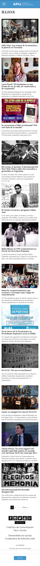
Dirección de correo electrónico (19, 548)
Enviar (20, 558)
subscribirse (20, 522)
